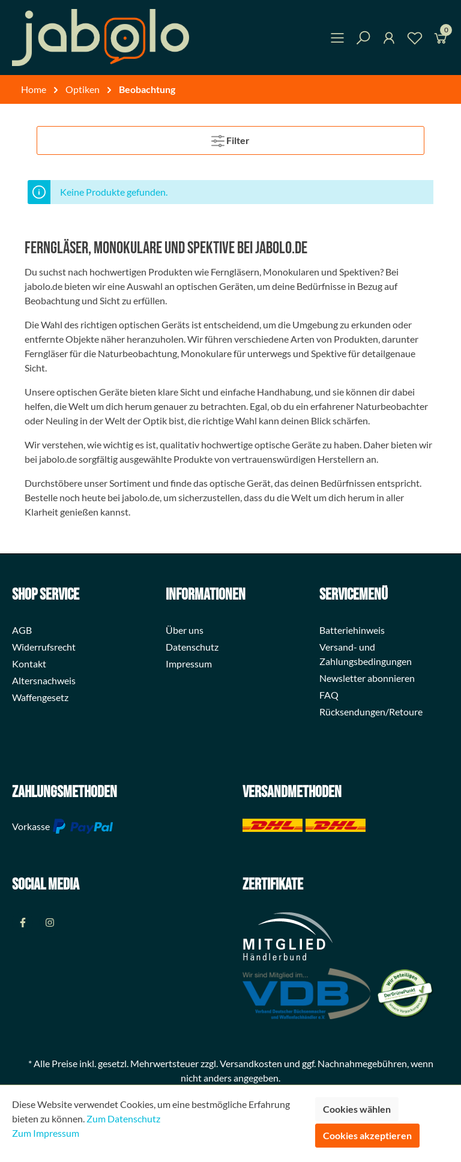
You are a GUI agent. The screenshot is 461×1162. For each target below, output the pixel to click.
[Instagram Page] (49, 922)
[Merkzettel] (414, 40)
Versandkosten (251, 1063)
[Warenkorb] (440, 40)
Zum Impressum (45, 1133)
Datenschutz (192, 646)
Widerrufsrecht (44, 646)
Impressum (189, 663)
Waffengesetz (40, 697)
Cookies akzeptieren (367, 1135)
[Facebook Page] (22, 922)
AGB (22, 630)
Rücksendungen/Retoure (371, 711)
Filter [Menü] (230, 138)
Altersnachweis (44, 680)
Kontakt (29, 663)
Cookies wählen (357, 1109)
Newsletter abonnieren (367, 678)
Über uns (184, 630)
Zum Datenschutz (123, 1118)
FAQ (329, 694)
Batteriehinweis (352, 630)
